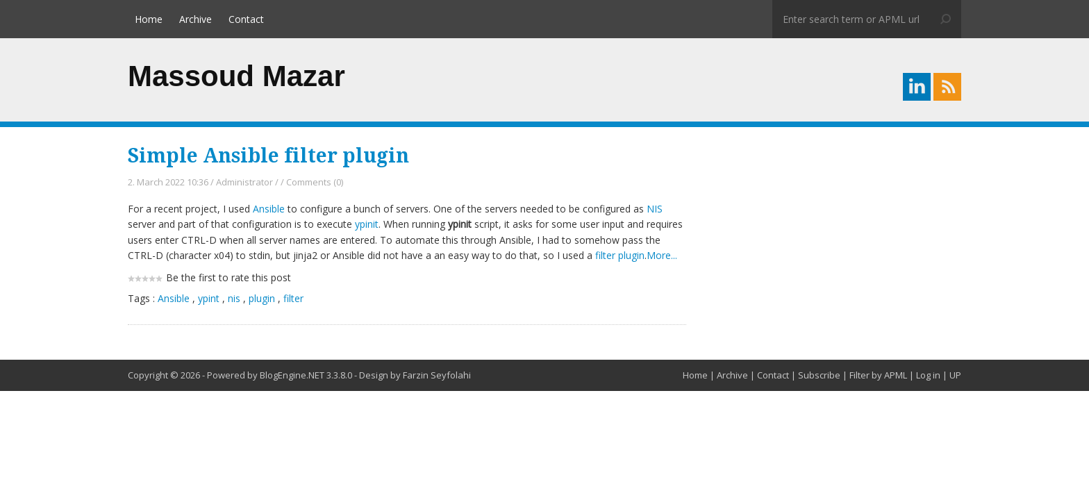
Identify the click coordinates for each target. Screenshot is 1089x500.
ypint (208, 298)
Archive (195, 19)
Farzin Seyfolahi (437, 375)
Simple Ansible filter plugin (268, 155)
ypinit (367, 224)
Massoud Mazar (236, 76)
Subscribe (819, 375)
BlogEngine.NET (292, 375)
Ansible (269, 208)
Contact (246, 19)
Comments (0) (314, 182)
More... (662, 255)
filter (293, 298)
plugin (262, 298)
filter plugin (620, 255)
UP (955, 375)
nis (234, 298)
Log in (928, 375)
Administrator (244, 182)
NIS (655, 208)
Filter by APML (878, 375)
